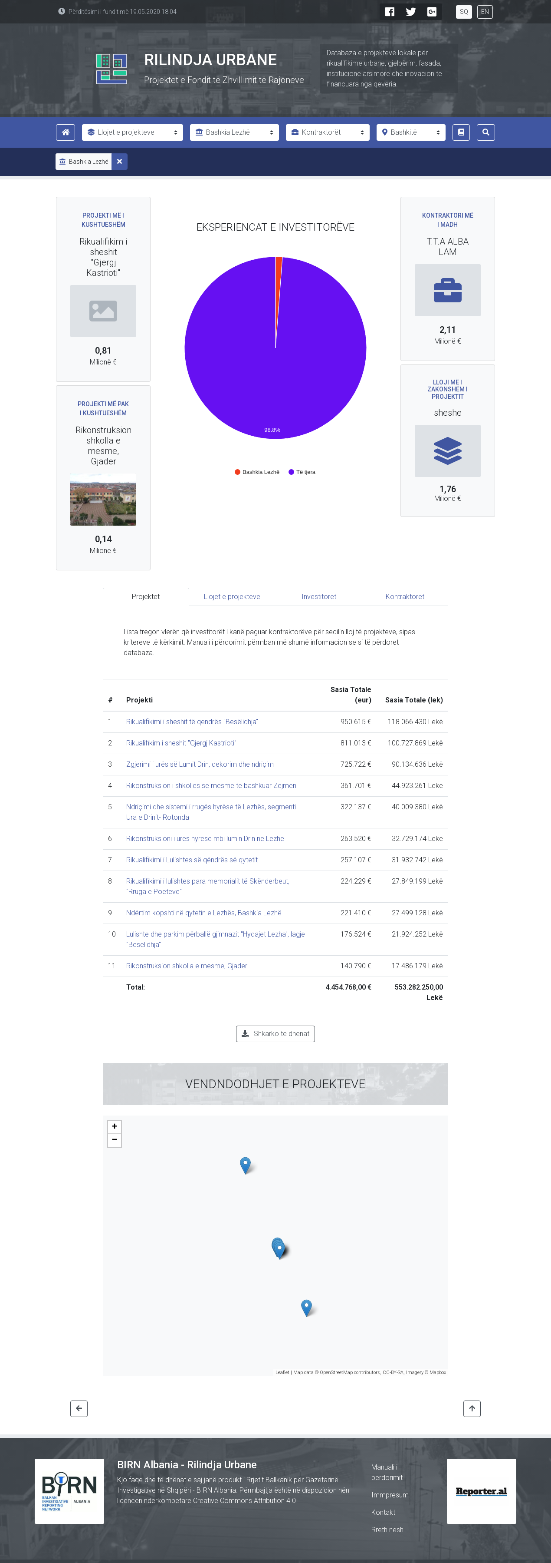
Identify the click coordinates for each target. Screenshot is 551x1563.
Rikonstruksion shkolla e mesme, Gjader (186, 966)
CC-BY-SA (393, 1372)
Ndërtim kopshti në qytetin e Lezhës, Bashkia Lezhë (204, 913)
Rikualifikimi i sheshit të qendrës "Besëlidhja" (192, 722)
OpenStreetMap (336, 1372)
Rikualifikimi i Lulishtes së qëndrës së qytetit (192, 860)
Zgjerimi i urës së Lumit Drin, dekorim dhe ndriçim (200, 764)
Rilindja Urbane (210, 60)
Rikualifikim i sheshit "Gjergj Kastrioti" (181, 743)
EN (485, 11)
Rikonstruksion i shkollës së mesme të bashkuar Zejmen (211, 786)
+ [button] (115, 1127)
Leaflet (282, 1372)
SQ (464, 11)
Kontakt (383, 1512)
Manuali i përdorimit (387, 1472)
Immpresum (390, 1495)
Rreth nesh (387, 1530)
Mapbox (438, 1372)
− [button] (115, 1140)
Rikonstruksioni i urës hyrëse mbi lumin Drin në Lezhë (205, 838)
